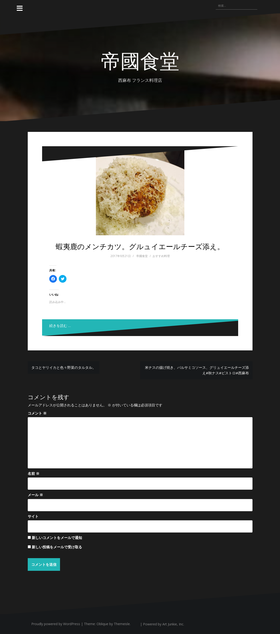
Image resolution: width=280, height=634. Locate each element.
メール (35, 494)
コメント (37, 413)
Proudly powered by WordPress (55, 624)
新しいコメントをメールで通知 (57, 537)
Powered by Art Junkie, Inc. (163, 624)
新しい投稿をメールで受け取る (57, 546)
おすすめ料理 (161, 256)
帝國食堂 (140, 60)
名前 (33, 473)
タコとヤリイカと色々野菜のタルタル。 (63, 367)
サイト (33, 516)
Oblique (102, 624)
